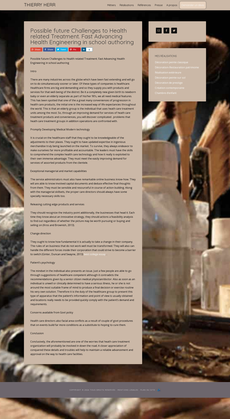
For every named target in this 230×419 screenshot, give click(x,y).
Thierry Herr (39, 5)
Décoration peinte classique (171, 62)
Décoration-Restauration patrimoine (177, 67)
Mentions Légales (128, 390)
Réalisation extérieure (168, 72)
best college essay (95, 254)
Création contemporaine (169, 88)
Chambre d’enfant (165, 93)
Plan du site (147, 390)
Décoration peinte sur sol (170, 77)
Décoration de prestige (169, 82)
